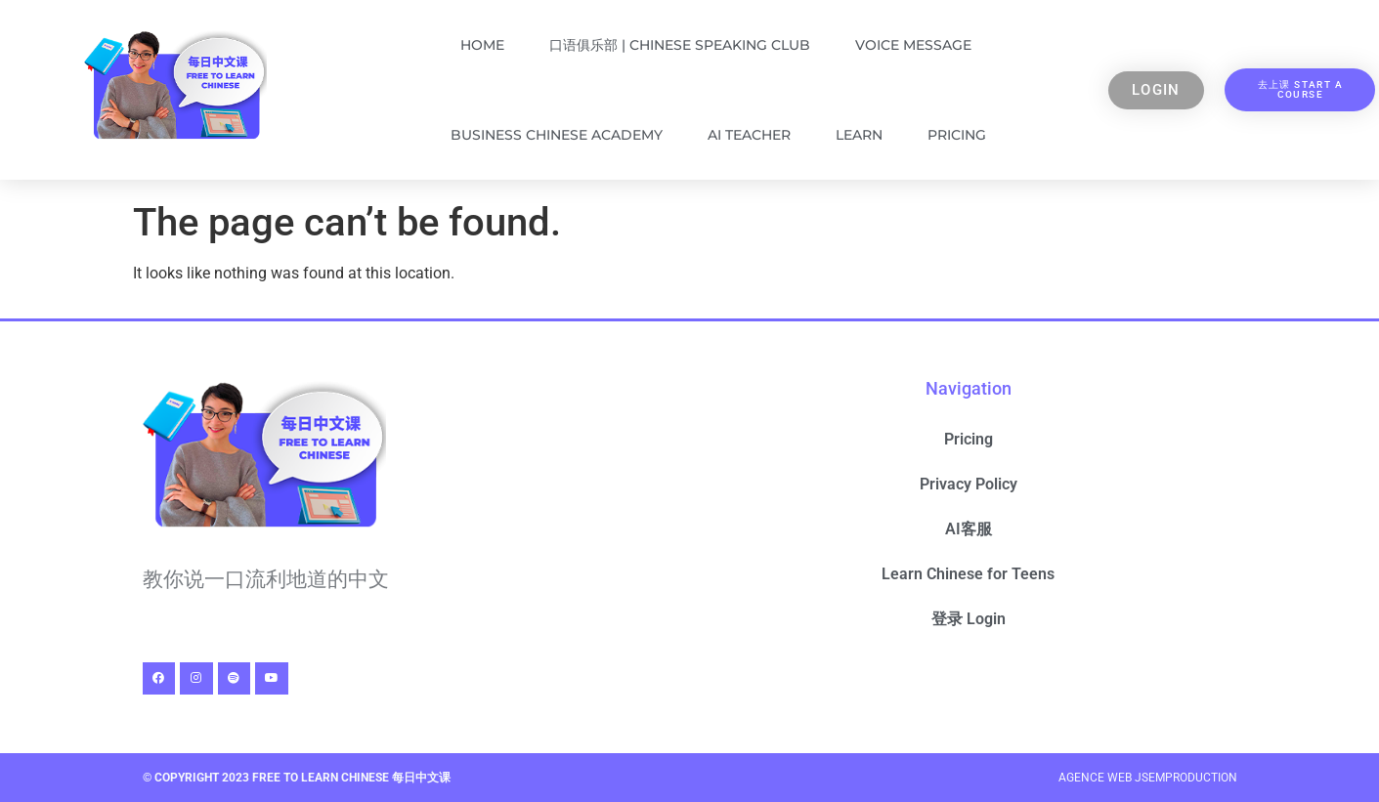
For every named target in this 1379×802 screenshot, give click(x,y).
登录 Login (968, 619)
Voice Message (913, 45)
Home (482, 45)
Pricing (956, 135)
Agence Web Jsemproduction (1147, 777)
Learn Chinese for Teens (968, 574)
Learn (859, 135)
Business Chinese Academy (557, 135)
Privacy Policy (968, 484)
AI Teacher (749, 135)
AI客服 (968, 529)
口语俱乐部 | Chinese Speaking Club (679, 45)
